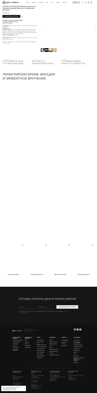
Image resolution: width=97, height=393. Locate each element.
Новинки (34, 2)
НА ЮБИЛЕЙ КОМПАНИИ (18, 340)
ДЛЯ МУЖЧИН (64, 345)
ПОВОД (38, 337)
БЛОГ (75, 354)
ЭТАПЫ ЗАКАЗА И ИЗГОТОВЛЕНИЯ (77, 342)
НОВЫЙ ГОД (39, 357)
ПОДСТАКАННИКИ (53, 343)
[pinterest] (78, 330)
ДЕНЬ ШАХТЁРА (40, 354)
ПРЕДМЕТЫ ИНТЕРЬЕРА (54, 355)
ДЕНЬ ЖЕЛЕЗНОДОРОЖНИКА (42, 344)
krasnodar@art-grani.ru (36, 388)
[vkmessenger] (75, 330)
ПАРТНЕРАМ (15, 343)
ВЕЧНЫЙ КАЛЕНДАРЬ (53, 351)
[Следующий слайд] (95, 27)
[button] (83, 2)
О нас (52, 2)
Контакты (64, 2)
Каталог (28, 2)
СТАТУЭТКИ (51, 353)
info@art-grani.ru (76, 1)
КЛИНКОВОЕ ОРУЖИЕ (53, 349)
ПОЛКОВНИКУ (28, 347)
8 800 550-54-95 (27, 329)
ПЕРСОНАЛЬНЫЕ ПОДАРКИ (28, 338)
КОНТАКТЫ (76, 362)
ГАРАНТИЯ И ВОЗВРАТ (7, 23)
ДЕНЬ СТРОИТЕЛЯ (40, 352)
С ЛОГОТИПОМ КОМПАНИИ (16, 350)
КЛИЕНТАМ (15, 345)
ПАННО (50, 345)
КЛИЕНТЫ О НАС (77, 350)
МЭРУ (26, 340)
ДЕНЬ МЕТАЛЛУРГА (41, 348)
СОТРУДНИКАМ (16, 347)
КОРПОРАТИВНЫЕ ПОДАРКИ (16, 338)
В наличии (41, 2)
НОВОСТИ (76, 352)
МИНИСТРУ (27, 343)
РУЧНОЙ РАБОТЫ (64, 340)
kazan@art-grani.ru (72, 379)
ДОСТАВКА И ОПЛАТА (78, 344)
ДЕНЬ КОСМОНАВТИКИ (42, 346)
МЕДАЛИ (51, 340)
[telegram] (80, 330)
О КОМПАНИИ (76, 340)
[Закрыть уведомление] (25, 386)
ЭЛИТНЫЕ (63, 343)
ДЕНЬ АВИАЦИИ (40, 340)
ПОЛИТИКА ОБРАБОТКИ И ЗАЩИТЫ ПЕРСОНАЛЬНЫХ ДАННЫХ (79, 359)
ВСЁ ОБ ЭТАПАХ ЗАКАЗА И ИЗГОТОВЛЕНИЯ (12, 20)
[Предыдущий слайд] (42, 27)
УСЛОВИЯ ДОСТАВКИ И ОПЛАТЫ (10, 21)
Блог (47, 2)
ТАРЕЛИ (50, 347)
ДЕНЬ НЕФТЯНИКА (41, 350)
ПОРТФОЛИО (76, 348)
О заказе (58, 2)
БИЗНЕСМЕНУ (27, 345)
